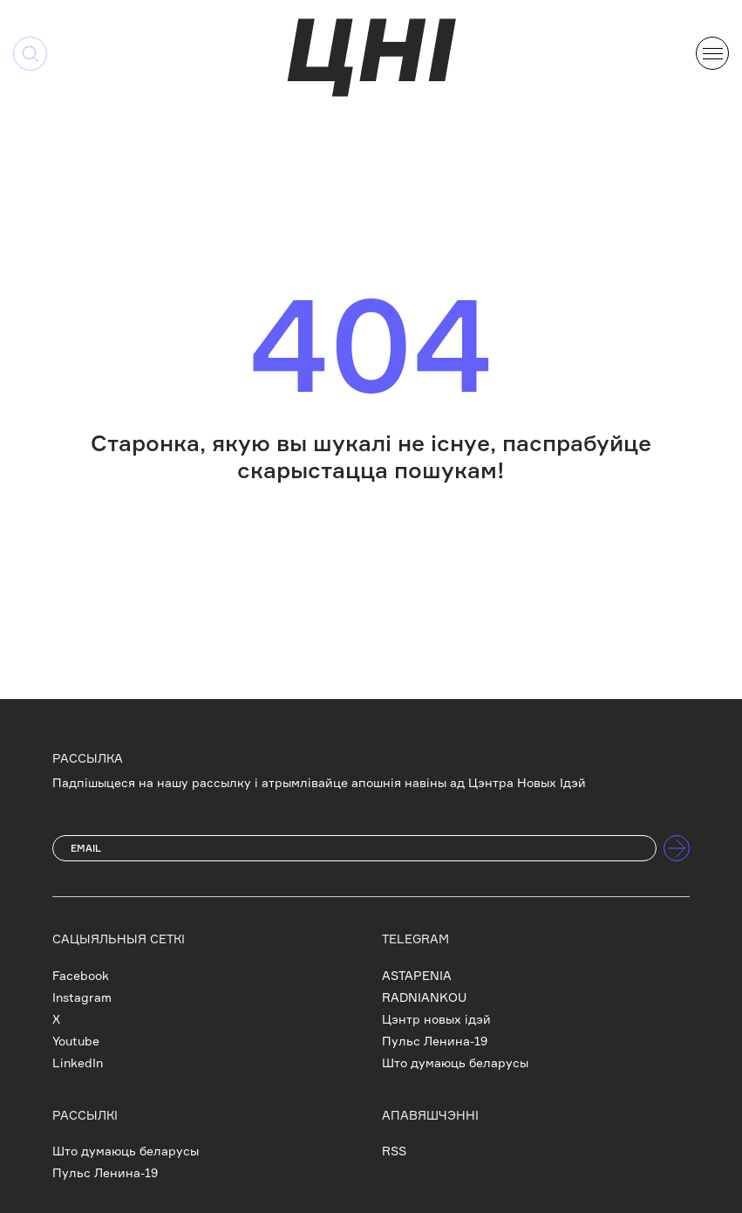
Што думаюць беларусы (455, 1062)
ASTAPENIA (417, 975)
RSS (394, 1150)
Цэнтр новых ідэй (436, 1018)
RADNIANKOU (424, 997)
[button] (712, 51)
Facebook (80, 975)
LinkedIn (77, 1062)
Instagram (82, 997)
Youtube (75, 1040)
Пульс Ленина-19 (434, 1040)
